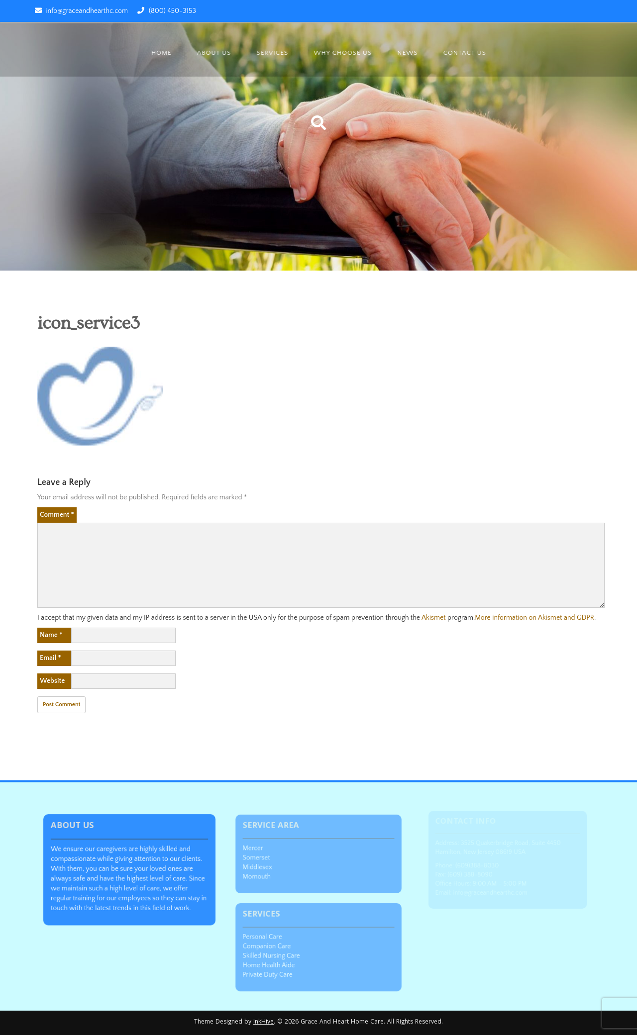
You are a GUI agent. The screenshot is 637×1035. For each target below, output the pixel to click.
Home (162, 52)
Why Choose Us (343, 52)
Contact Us (464, 52)
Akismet (434, 618)
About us (214, 52)
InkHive (263, 1022)
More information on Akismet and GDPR (534, 618)
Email (50, 658)
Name (51, 635)
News (407, 52)
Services (272, 52)
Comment (57, 515)
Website (52, 681)
